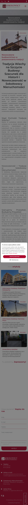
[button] (14, 260)
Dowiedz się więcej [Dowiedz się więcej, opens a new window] (13, 253)
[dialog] (14, 252)
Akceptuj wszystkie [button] (14, 256)
